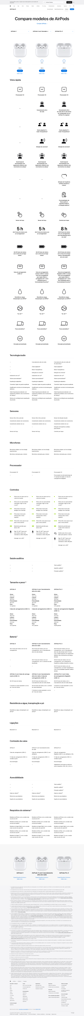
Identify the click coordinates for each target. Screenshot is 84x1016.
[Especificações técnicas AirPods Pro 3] (64, 877)
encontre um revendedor (23, 1009)
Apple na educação (51, 991)
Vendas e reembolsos (41, 1014)
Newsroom (63, 995)
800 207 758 (38, 1009)
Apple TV (24, 994)
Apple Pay (12, 1004)
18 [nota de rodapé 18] (22, 313)
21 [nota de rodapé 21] (43, 378)
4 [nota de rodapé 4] (47, 146)
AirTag (11, 997)
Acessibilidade (63, 985)
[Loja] (14, 6)
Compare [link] (66, 9)
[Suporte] (65, 6)
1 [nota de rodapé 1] (69, 114)
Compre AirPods (41, 23)
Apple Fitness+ (25, 999)
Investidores (63, 1002)
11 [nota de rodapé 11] (24, 233)
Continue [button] (69, 2)
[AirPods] (38, 6)
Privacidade (63, 988)
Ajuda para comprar (39, 988)
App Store (24, 1001)
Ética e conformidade (65, 1004)
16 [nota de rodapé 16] (70, 298)
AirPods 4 (13, 9)
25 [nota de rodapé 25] (31, 810)
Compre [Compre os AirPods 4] (20, 70)
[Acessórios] (59, 6)
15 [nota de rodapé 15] (26, 298)
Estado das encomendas (40, 987)
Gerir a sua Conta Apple (27, 985)
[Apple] (10, 6)
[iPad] (22, 6)
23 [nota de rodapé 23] (25, 582)
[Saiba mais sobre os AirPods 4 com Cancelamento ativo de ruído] (42, 73)
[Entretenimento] (51, 6)
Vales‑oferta (12, 1000)
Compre (72, 9)
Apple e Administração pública (53, 997)
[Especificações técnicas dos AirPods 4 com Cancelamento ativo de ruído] (42, 877)
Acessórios (12, 998)
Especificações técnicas (59, 9)
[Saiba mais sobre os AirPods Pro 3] (64, 73)
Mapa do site (54, 1014)
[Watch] (32, 6)
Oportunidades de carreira (66, 999)
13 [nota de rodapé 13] (44, 278)
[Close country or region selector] (73, 2)
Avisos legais (48, 1014)
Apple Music (25, 996)
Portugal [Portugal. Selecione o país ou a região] (72, 1012)
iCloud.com (25, 988)
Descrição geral (50, 9)
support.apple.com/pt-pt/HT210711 (64, 932)
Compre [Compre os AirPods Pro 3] (64, 70)
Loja (10, 985)
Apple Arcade (25, 998)
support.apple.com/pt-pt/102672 (67, 897)
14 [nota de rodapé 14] (48, 281)
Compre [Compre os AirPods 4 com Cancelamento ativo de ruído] (42, 70)
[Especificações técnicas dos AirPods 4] (19, 877)
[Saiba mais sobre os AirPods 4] (20, 73)
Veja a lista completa (58, 914)
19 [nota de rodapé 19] (24, 328)
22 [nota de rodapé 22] (17, 504)
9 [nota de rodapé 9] (67, 201)
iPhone (11, 990)
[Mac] (18, 6)
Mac (10, 987)
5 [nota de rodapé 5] (47, 131)
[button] (54, 2)
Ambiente (63, 987)
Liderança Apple (64, 997)
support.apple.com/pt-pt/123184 (33, 907)
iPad (10, 988)
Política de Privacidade (14, 1014)
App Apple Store (38, 985)
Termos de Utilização (32, 1014)
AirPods (11, 993)
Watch (11, 992)
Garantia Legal (64, 1000)
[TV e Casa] (44, 6)
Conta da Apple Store (26, 987)
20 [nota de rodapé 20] (19, 375)
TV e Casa (12, 995)
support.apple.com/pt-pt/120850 (37, 915)
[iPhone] (27, 6)
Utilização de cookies (23, 1014)
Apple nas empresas (52, 985)
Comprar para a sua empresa (53, 987)
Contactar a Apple (64, 1005)
